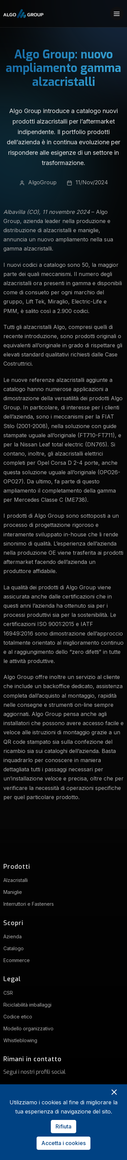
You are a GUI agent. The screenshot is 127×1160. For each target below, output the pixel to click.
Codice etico (17, 1016)
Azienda (12, 936)
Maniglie (12, 892)
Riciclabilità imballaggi (27, 1005)
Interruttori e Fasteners (28, 904)
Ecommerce (16, 960)
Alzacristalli (15, 880)
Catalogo (13, 948)
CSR (8, 993)
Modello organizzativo (28, 1028)
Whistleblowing (20, 1040)
